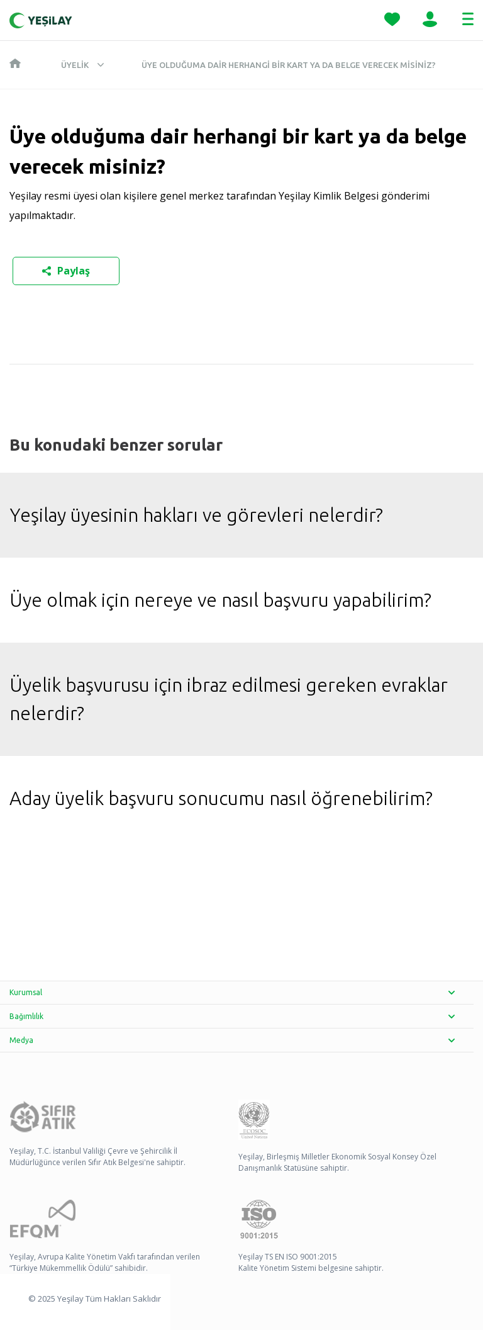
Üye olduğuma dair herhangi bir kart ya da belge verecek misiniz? (289, 64)
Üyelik (75, 64)
